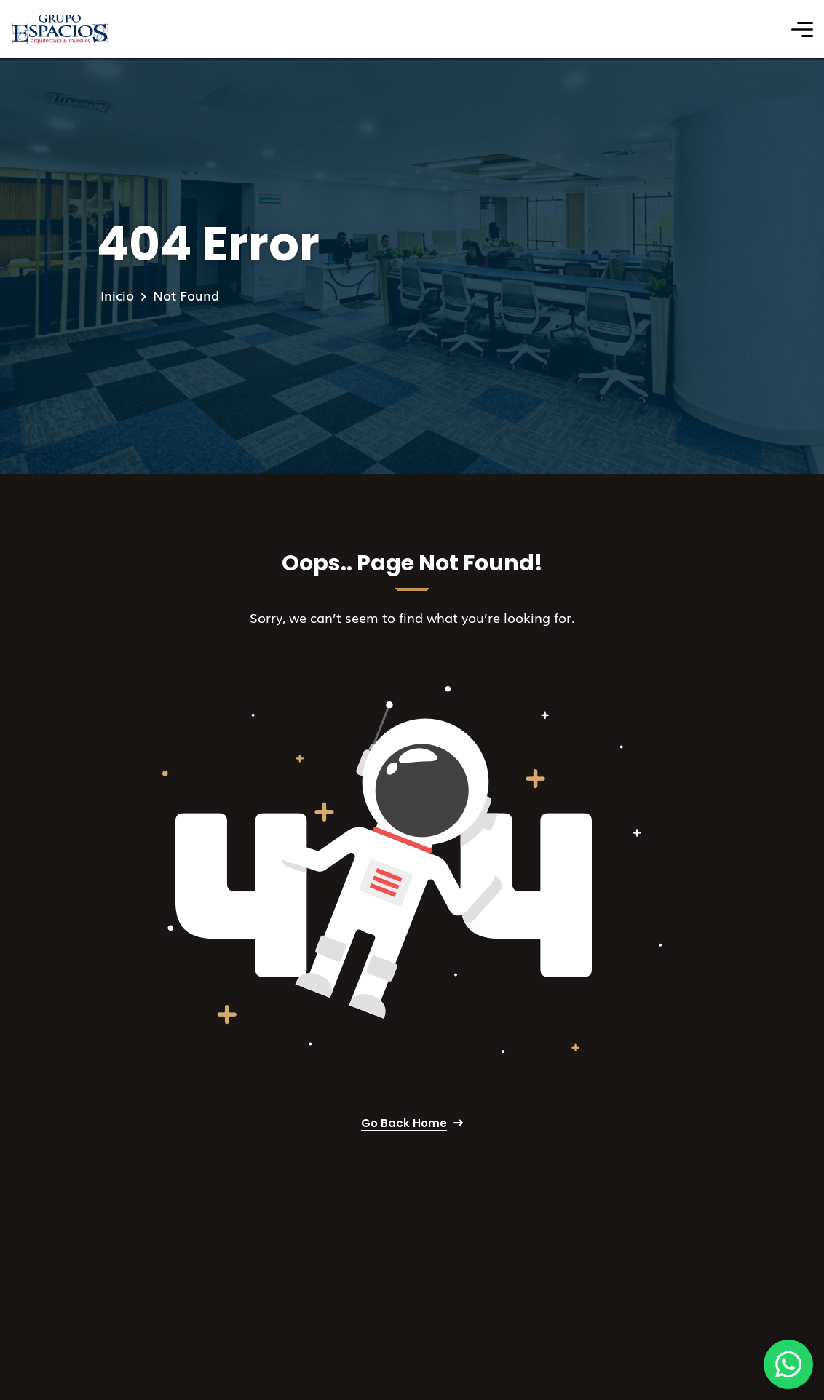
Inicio (117, 294)
